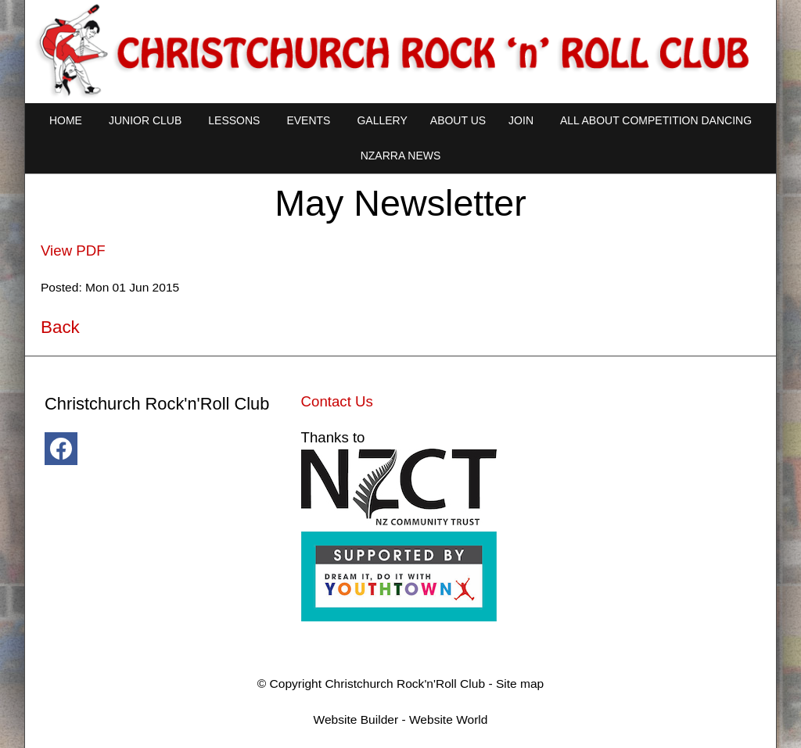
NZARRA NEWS (401, 155)
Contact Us (337, 401)
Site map (520, 683)
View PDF (73, 250)
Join (520, 120)
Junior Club (145, 120)
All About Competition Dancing (656, 120)
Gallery (382, 120)
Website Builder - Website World (401, 719)
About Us (458, 120)
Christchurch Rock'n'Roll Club (405, 683)
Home (65, 120)
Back (60, 327)
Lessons (234, 120)
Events (308, 120)
